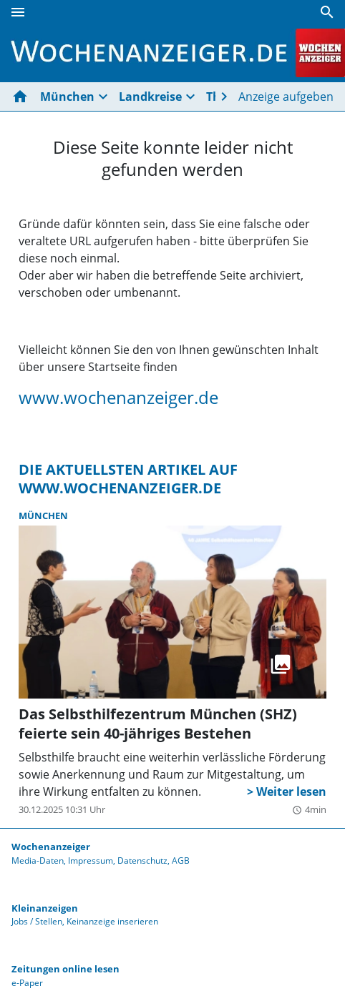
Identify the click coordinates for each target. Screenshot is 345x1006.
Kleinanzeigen (44, 908)
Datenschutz (142, 860)
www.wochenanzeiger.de (118, 397)
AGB (181, 860)
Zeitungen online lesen (65, 968)
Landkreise (150, 96)
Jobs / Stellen (36, 921)
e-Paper (27, 983)
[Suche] (327, 12)
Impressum (90, 860)
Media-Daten (37, 860)
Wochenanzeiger (50, 846)
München (67, 96)
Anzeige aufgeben (286, 96)
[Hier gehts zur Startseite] (22, 96)
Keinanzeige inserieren (112, 921)
